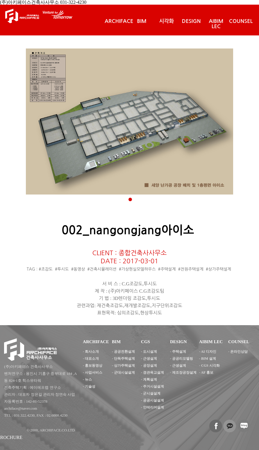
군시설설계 (151, 393)
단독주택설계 (124, 359)
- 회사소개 (91, 352)
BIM (142, 21)
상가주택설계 (124, 365)
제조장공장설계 (184, 372)
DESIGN (191, 21)
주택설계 (179, 352)
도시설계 (150, 352)
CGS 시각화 (210, 365)
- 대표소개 (91, 359)
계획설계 (150, 379)
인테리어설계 (153, 407)
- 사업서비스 (92, 372)
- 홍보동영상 (92, 365)
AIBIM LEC (216, 24)
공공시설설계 (153, 400)
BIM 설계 (208, 359)
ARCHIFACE (119, 21)
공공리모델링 (182, 359)
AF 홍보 (207, 372)
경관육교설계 (153, 372)
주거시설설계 (153, 386)
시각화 (166, 21)
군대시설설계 (124, 372)
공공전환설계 (124, 352)
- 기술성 (89, 386)
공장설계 (150, 365)
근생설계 (150, 359)
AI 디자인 (208, 352)
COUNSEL (241, 21)
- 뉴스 (87, 379)
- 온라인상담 (238, 352)
